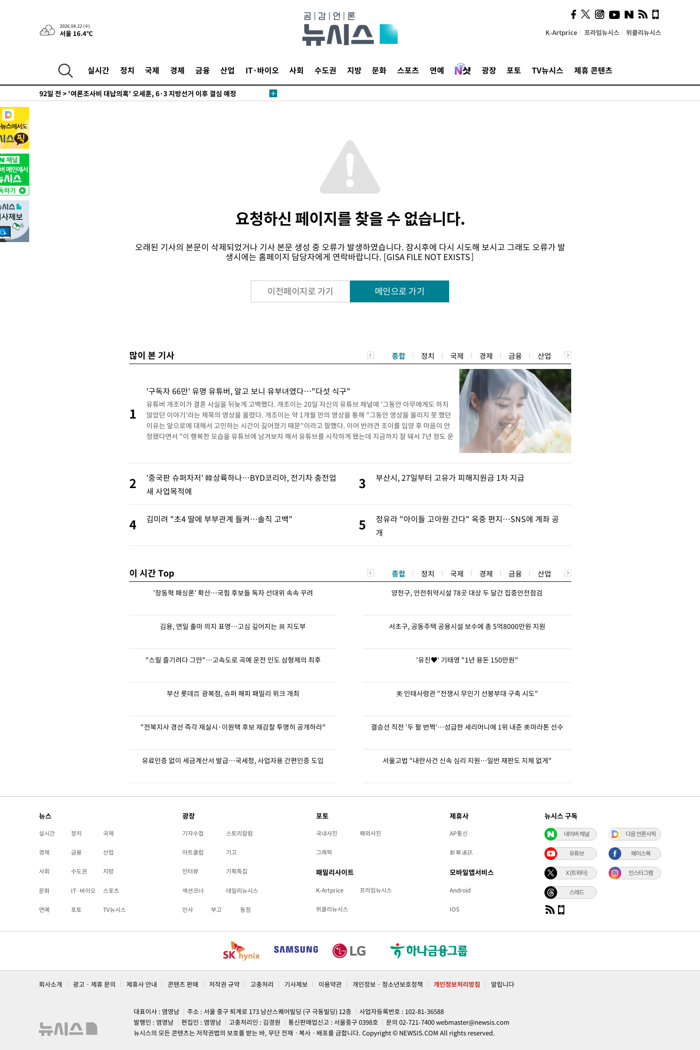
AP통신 (459, 833)
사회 (296, 70)
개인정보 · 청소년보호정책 (387, 984)
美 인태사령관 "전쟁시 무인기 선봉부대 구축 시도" (467, 693)
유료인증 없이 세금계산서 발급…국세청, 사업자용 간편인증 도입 (233, 760)
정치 (127, 70)
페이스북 (640, 853)
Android (460, 890)
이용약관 (330, 984)
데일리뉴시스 (242, 890)
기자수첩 (193, 833)
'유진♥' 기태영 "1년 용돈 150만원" (467, 660)
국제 (152, 70)
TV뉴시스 (547, 70)
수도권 (325, 70)
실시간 (98, 70)
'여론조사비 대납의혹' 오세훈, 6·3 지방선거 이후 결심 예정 (137, 93)
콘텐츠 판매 (183, 984)
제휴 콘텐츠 (593, 70)
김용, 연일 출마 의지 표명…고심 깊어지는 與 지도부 (233, 626)
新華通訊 (461, 852)
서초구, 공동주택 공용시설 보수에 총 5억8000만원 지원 (467, 626)
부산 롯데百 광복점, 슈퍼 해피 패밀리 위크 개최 (233, 693)
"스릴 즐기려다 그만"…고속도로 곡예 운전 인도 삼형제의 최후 (233, 660)
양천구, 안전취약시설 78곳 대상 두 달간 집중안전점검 (466, 592)
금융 (202, 70)
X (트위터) (576, 872)
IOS (454, 909)
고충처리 (262, 984)
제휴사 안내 (141, 984)
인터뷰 (190, 871)
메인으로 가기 (400, 291)
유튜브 (576, 853)
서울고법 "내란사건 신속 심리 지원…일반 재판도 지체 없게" (467, 760)
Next (567, 355)
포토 (514, 70)
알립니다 (502, 984)
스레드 (576, 892)
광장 (489, 70)
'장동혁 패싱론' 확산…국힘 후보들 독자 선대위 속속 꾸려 (233, 592)
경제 (177, 70)
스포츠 (408, 70)
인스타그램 (641, 872)
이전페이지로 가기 (300, 291)
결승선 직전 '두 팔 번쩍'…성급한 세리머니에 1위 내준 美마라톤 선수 (467, 727)
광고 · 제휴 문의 (94, 984)
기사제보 (296, 984)
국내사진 (326, 833)
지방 (354, 70)
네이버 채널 (576, 833)
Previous (370, 355)
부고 (216, 909)
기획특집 (236, 871)
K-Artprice (561, 32)
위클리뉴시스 (643, 32)
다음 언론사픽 (641, 833)
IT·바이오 (262, 70)
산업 (227, 70)
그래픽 (324, 852)
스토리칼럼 (239, 833)
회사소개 (50, 984)
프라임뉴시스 (601, 32)
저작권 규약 (224, 984)
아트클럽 (193, 852)
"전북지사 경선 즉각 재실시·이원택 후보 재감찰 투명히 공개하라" (233, 727)
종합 (398, 355)
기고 (231, 852)
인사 (187, 909)
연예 (437, 70)
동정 (245, 909)
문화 (379, 70)
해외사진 (370, 833)
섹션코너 (193, 890)
